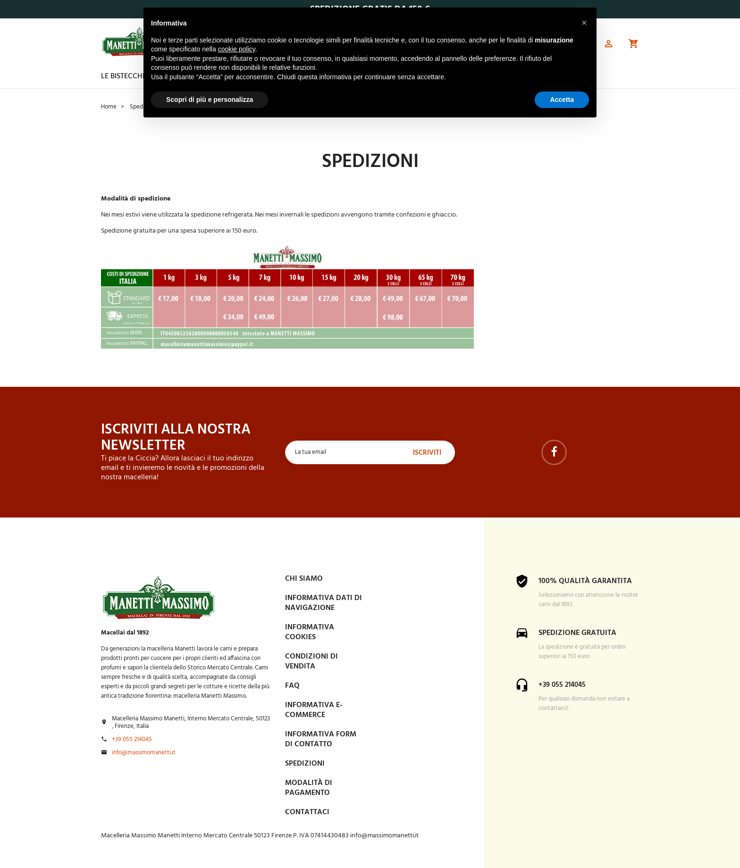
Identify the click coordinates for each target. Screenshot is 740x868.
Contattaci (307, 812)
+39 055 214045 (132, 739)
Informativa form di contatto (320, 739)
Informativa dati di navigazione (323, 603)
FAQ (292, 685)
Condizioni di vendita (311, 661)
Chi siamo (304, 578)
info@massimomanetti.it (144, 752)
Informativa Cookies (309, 632)
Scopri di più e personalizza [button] (209, 99)
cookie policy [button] (236, 49)
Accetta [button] (562, 99)
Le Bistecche (123, 76)
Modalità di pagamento (308, 787)
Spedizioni (305, 763)
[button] (608, 45)
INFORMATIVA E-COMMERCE (314, 710)
